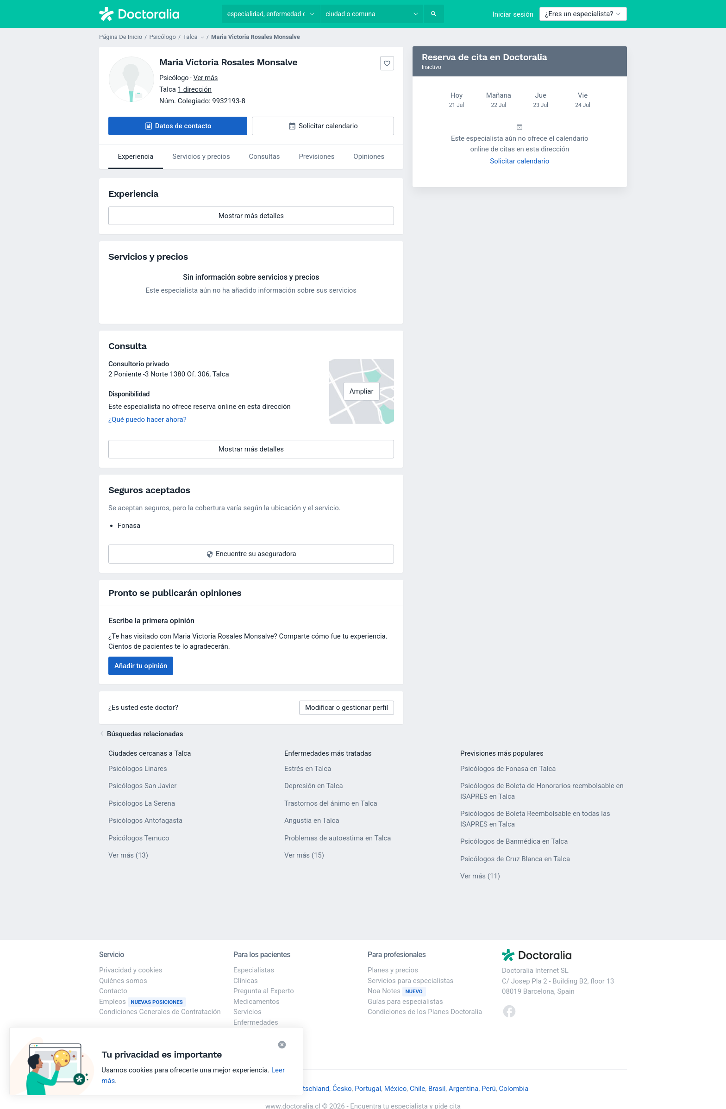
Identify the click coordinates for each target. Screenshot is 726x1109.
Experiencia (135, 156)
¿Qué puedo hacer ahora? (147, 419)
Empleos (142, 1001)
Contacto (113, 991)
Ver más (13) (128, 854)
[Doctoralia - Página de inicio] (156, 14)
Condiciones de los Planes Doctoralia (425, 1012)
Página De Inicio (120, 36)
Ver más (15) (304, 854)
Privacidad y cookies (131, 970)
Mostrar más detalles (266, 218)
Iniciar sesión (513, 14)
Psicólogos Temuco (138, 838)
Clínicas (245, 981)
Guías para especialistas (405, 1001)
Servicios (247, 1012)
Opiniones (368, 156)
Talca (221, 374)
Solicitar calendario (519, 161)
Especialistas (253, 970)
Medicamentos (256, 1001)
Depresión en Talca (313, 786)
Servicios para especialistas (410, 981)
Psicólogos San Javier (142, 786)
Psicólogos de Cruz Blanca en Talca (515, 859)
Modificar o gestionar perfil (346, 707)
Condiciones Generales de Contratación (160, 1012)
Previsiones (316, 156)
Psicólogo (162, 36)
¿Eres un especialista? (583, 14)
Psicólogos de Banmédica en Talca (514, 841)
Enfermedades (255, 1022)
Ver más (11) (480, 875)
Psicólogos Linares (137, 768)
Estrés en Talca (307, 768)
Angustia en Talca (311, 820)
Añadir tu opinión (140, 666)
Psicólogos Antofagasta (145, 820)
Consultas (264, 156)
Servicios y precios (201, 156)
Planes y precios (393, 970)
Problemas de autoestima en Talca (337, 838)
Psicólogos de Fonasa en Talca (508, 768)
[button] (177, 126)
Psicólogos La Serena (141, 803)
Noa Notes (397, 991)
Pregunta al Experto (263, 991)
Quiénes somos (123, 981)
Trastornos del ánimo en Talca (330, 803)
